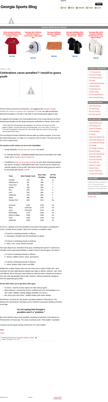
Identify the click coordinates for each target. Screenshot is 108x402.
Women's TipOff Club (95, 171)
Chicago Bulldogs (94, 131)
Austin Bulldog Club (95, 126)
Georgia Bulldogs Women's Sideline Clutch (54, 34)
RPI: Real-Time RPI (95, 114)
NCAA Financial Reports (96, 94)
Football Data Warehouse (96, 83)
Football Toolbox (94, 92)
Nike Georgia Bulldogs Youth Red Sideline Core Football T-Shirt (12, 34)
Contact (90, 7)
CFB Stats (92, 80)
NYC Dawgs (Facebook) (96, 148)
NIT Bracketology (94, 109)
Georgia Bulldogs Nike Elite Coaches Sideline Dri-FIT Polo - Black (74, 34)
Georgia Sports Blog (19, 7)
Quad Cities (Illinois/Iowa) (96, 154)
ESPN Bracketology (95, 106)
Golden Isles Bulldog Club (97, 137)
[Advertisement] (24, 371)
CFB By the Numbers (95, 75)
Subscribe (81, 7)
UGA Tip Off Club (94, 162)
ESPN (26, 170)
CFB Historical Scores (95, 78)
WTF (18, 339)
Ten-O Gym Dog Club (95, 159)
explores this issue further (26, 149)
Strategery (9, 339)
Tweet (2, 333)
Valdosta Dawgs (94, 168)
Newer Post (4, 397)
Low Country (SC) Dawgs (96, 142)
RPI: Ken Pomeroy (94, 111)
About (72, 7)
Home (65, 7)
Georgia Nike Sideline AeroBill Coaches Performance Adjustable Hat (33, 35)
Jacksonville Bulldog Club (96, 140)
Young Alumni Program (96, 173)
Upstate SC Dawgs (94, 165)
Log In (99, 7)
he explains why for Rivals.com (23, 157)
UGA (14, 339)
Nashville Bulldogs (94, 151)
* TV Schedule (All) (94, 72)
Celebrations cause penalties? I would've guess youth (30, 74)
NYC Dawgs (92, 145)
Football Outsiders (94, 86)
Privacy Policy (92, 197)
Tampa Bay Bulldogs (95, 157)
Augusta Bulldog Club (95, 123)
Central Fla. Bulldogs (95, 128)
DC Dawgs (92, 134)
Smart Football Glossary (96, 97)
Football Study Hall (94, 89)
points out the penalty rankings (25, 162)
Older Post (57, 398)
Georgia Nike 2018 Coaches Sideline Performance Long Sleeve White (96, 35)
